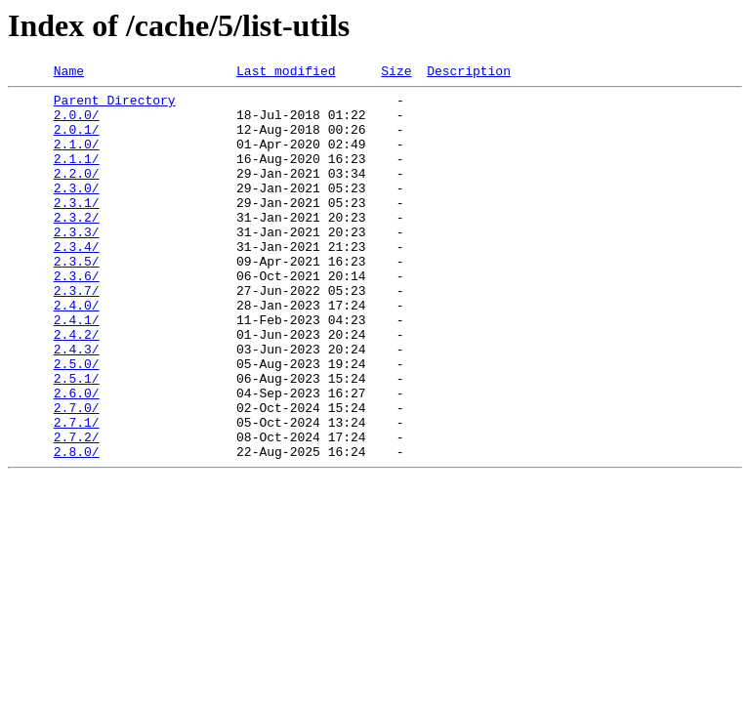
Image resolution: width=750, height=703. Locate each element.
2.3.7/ (77, 334)
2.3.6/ (77, 316)
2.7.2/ (77, 509)
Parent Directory (115, 105)
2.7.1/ (77, 492)
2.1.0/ (77, 158)
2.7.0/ (77, 474)
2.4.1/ (77, 369)
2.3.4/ (77, 281)
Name (69, 73)
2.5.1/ (77, 439)
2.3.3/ (77, 263)
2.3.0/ (77, 211)
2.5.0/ (77, 422)
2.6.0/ (77, 457)
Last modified (285, 73)
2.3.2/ (77, 246)
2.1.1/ (77, 176)
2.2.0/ (77, 193)
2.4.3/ (77, 404)
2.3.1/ (77, 228)
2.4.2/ (77, 386)
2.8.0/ (77, 527)
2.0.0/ (77, 123)
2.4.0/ (77, 351)
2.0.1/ (77, 140)
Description (469, 73)
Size (396, 73)
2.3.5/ (77, 299)
